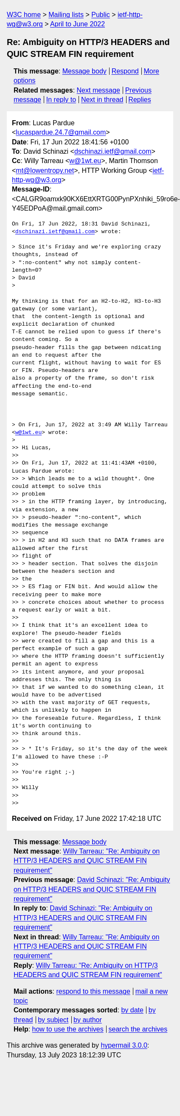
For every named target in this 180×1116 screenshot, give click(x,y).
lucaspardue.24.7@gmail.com (61, 132)
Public (100, 14)
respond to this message (93, 991)
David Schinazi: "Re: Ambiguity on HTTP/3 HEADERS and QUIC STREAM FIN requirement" (92, 889)
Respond (125, 71)
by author (87, 1019)
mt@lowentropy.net (45, 170)
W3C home (24, 14)
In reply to (61, 99)
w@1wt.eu (85, 160)
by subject (53, 1019)
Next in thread (102, 99)
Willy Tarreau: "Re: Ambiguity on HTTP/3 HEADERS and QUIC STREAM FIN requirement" (87, 861)
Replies (139, 99)
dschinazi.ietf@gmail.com (113, 151)
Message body (84, 71)
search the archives (138, 1029)
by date (132, 1010)
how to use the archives (68, 1029)
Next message (98, 90)
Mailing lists (66, 14)
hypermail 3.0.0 (124, 1045)
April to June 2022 (77, 24)
